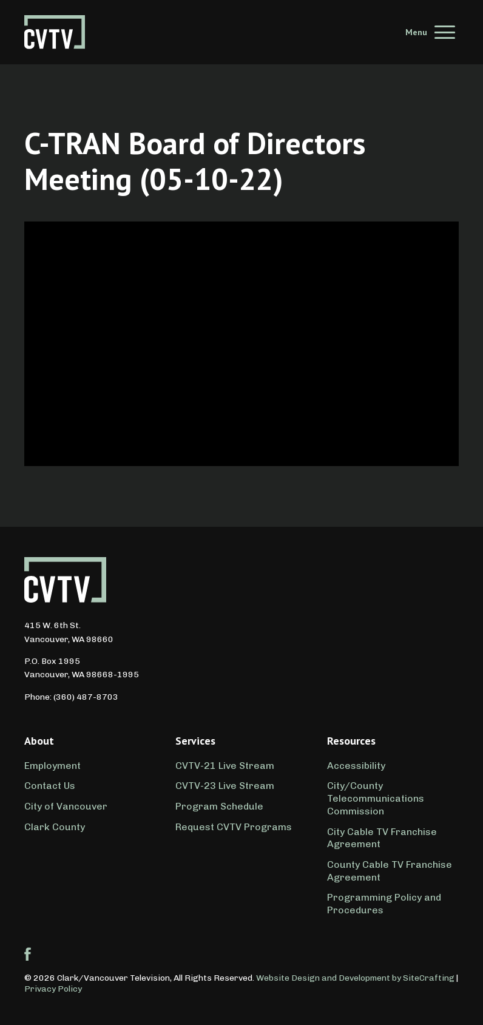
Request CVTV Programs (233, 827)
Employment (52, 765)
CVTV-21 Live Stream (224, 765)
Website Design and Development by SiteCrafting (355, 978)
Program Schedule (219, 806)
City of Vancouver (65, 806)
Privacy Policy (53, 989)
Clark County (54, 827)
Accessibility (356, 765)
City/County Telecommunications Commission (375, 798)
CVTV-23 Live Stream (224, 785)
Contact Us (49, 785)
